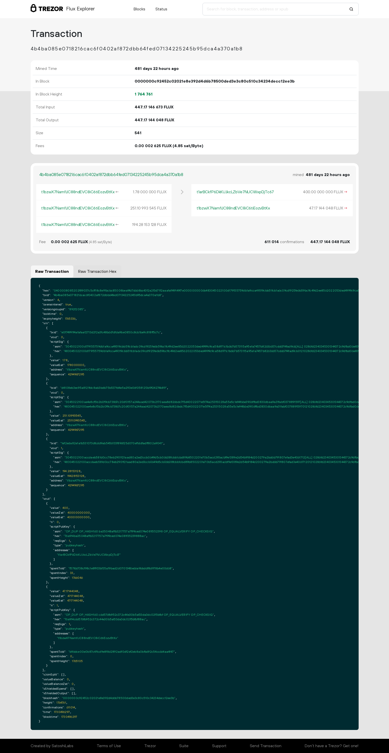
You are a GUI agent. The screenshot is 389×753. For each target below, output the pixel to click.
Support (219, 745)
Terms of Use (109, 745)
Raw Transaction (52, 271)
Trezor (150, 745)
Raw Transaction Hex (97, 271)
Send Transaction (265, 745)
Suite (184, 745)
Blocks (139, 9)
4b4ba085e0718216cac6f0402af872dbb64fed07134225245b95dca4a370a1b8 (111, 175)
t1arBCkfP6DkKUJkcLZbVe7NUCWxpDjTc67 (235, 192)
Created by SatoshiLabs (52, 745)
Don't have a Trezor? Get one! (331, 745)
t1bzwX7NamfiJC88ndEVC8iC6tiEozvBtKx (77, 192)
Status (161, 9)
